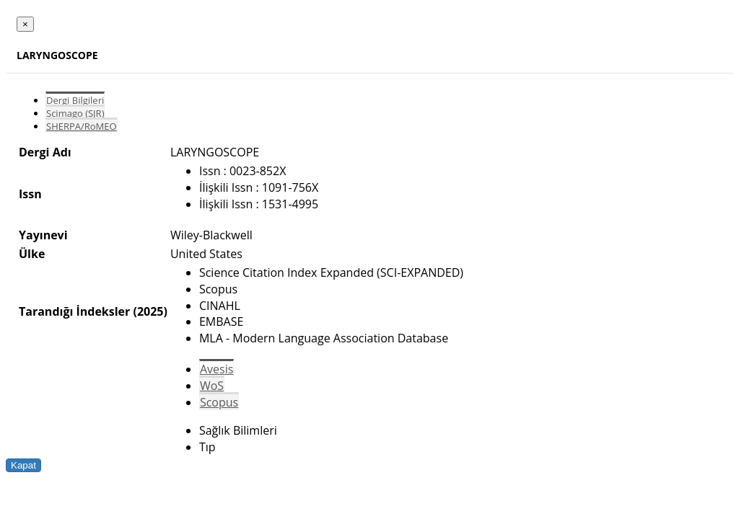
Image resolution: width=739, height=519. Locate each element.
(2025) (150, 311)
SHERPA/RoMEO (81, 126)
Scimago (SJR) (75, 113)
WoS (212, 386)
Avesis (216, 369)
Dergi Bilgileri (75, 100)
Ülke (32, 254)
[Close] (25, 24)
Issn (30, 194)
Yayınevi (43, 235)
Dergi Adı (45, 152)
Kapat (23, 465)
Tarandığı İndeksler (74, 311)
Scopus (219, 402)
